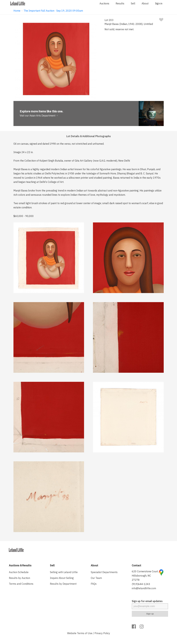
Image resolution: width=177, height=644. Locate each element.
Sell (133, 3)
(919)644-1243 (141, 584)
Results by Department (63, 583)
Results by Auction (19, 578)
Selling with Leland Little (64, 572)
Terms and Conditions (21, 583)
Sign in (158, 3)
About (145, 3)
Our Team (96, 578)
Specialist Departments (104, 572)
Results (120, 3)
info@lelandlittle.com (144, 588)
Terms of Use (84, 633)
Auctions (104, 3)
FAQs (94, 583)
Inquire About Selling (62, 578)
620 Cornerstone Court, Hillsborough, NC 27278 (145, 575)
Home (16, 10)
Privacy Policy (102, 633)
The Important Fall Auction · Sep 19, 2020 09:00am (53, 10)
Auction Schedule (18, 572)
